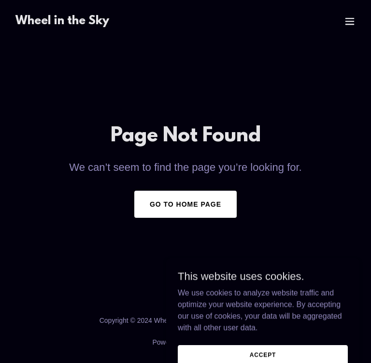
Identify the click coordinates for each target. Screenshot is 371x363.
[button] (349, 21)
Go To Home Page (185, 204)
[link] (62, 21)
